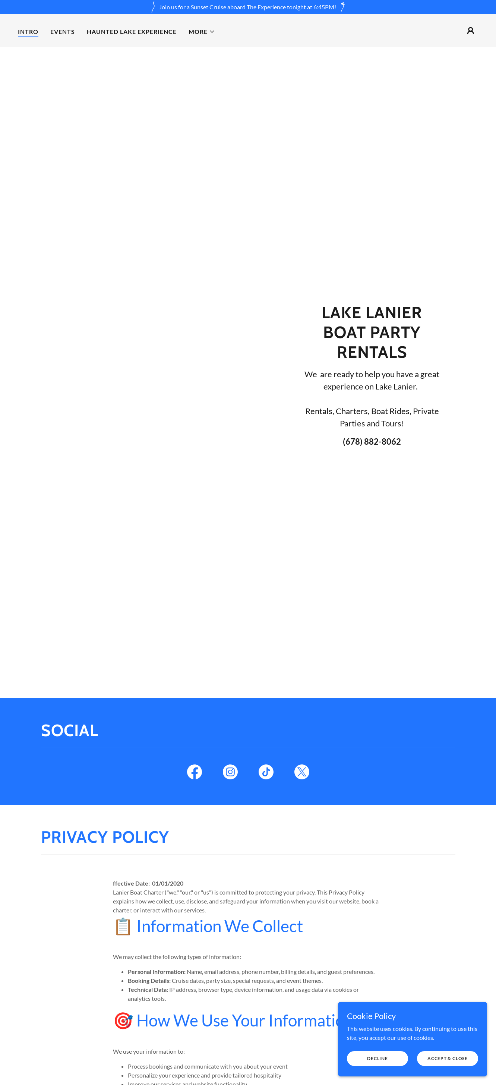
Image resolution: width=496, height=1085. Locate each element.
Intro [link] (28, 31)
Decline (377, 1073)
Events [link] (62, 31)
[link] (194, 773)
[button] (202, 31)
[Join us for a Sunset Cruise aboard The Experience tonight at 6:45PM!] (248, 7)
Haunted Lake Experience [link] (132, 31)
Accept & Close (447, 1073)
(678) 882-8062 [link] (372, 441)
